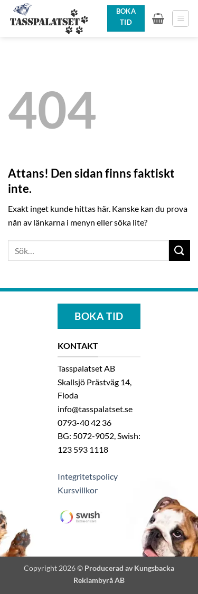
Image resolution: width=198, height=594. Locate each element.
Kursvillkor (78, 490)
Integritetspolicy (88, 476)
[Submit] (179, 250)
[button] (158, 18)
